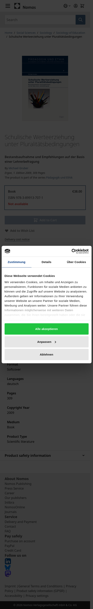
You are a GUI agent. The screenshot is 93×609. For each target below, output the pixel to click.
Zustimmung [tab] (16, 262)
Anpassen (46, 341)
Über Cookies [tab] (76, 262)
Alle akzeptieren (46, 329)
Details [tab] (46, 262)
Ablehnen (46, 354)
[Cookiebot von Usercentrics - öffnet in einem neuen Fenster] (71, 251)
